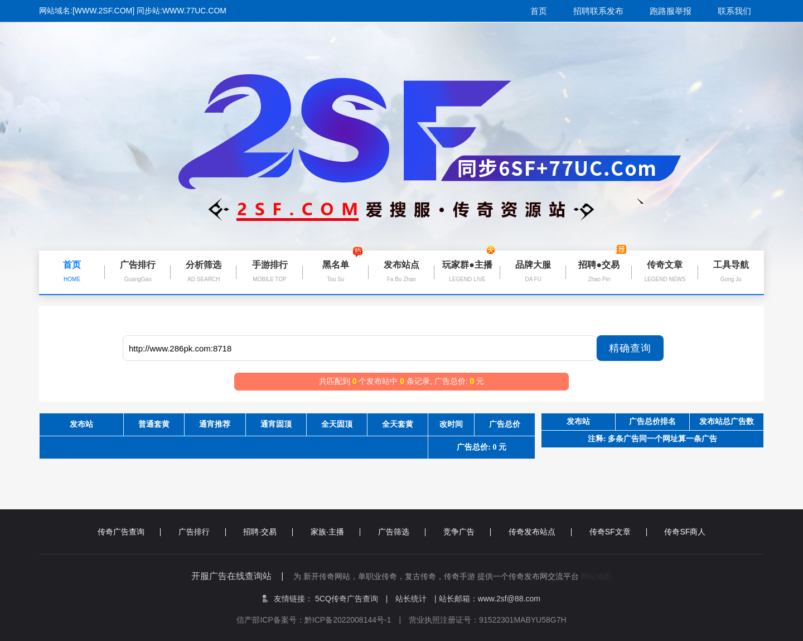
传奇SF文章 (618, 531)
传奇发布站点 (540, 531)
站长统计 (411, 598)
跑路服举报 (670, 11)
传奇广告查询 (129, 531)
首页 (538, 11)
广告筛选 (401, 531)
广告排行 (202, 531)
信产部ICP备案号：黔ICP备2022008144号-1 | (322, 619)
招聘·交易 (268, 531)
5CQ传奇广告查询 (351, 598)
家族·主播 (335, 531)
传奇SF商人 (684, 531)
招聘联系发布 (598, 11)
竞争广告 (467, 531)
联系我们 (734, 11)
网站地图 (596, 576)
